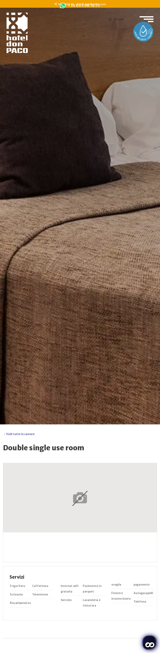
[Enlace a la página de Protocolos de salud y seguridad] (143, 32)
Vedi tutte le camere (20, 434)
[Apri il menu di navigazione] (146, 17)
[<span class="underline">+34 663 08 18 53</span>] (63, 5)
